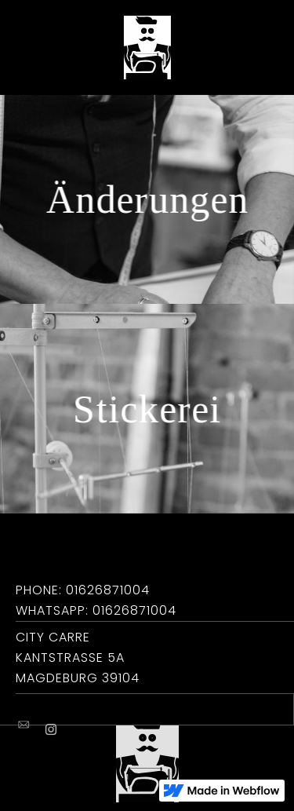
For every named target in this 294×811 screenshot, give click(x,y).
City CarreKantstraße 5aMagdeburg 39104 (78, 657)
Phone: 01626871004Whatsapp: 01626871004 (96, 600)
